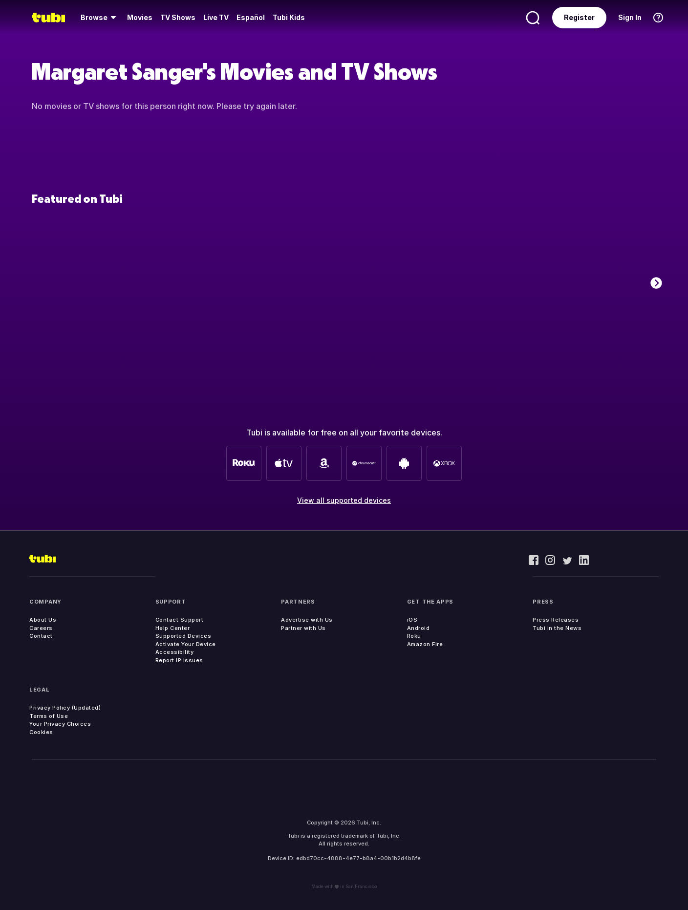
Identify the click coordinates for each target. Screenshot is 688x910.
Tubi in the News (557, 628)
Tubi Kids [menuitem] (289, 17)
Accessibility (174, 652)
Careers (41, 628)
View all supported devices (344, 500)
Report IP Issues (179, 660)
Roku (414, 635)
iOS (412, 619)
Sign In (630, 17)
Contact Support (179, 619)
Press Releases (556, 619)
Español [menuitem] (250, 17)
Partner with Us (303, 628)
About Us (42, 619)
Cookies (41, 732)
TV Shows (177, 17)
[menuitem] (100, 17)
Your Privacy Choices (60, 723)
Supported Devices (183, 635)
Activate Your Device (185, 644)
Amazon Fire (425, 644)
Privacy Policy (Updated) (65, 707)
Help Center (172, 628)
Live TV (216, 17)
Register (579, 17)
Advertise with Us (307, 619)
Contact (41, 635)
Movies (139, 17)
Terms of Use (48, 716)
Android (418, 628)
